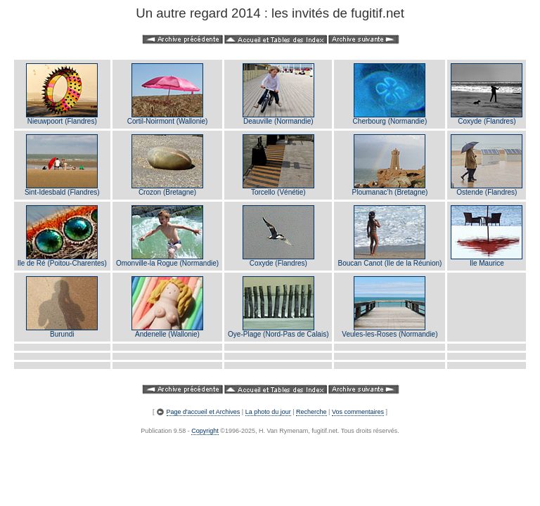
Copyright (205, 430)
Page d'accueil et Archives (203, 411)
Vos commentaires (358, 411)
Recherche (311, 411)
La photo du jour (268, 411)
